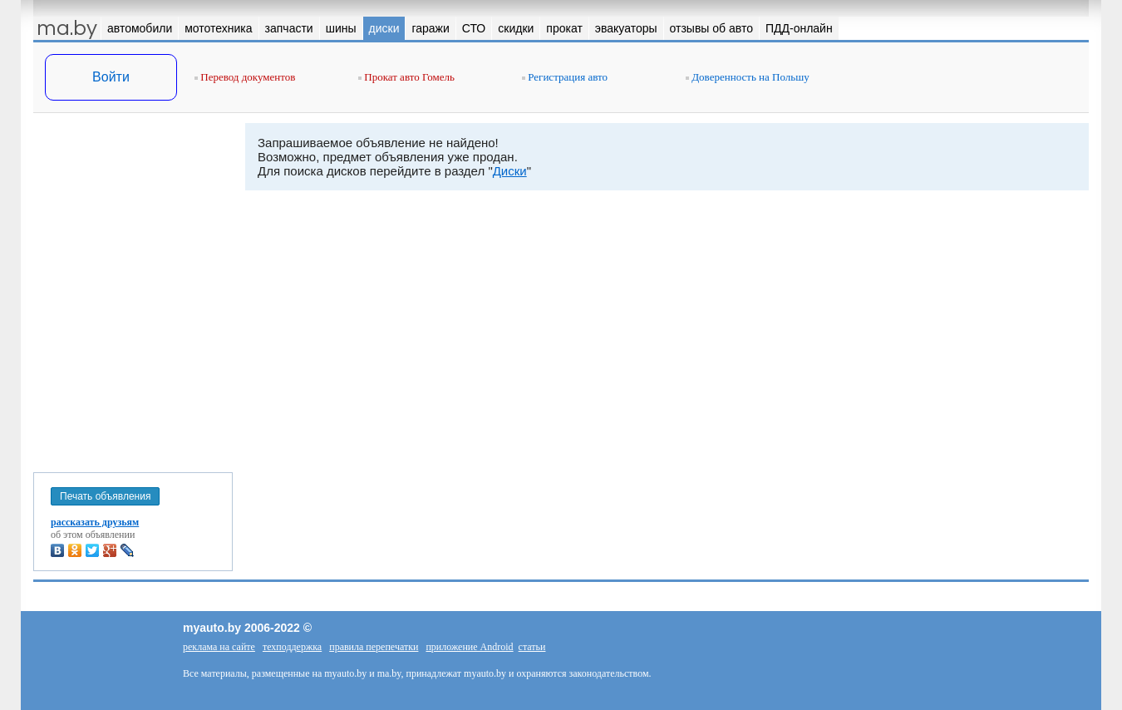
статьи (532, 647)
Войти (111, 77)
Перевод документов (244, 77)
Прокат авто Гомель (406, 77)
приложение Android (469, 647)
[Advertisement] (133, 289)
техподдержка (292, 647)
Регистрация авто (565, 77)
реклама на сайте (219, 647)
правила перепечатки (373, 647)
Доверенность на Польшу (748, 77)
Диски (510, 171)
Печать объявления (105, 496)
